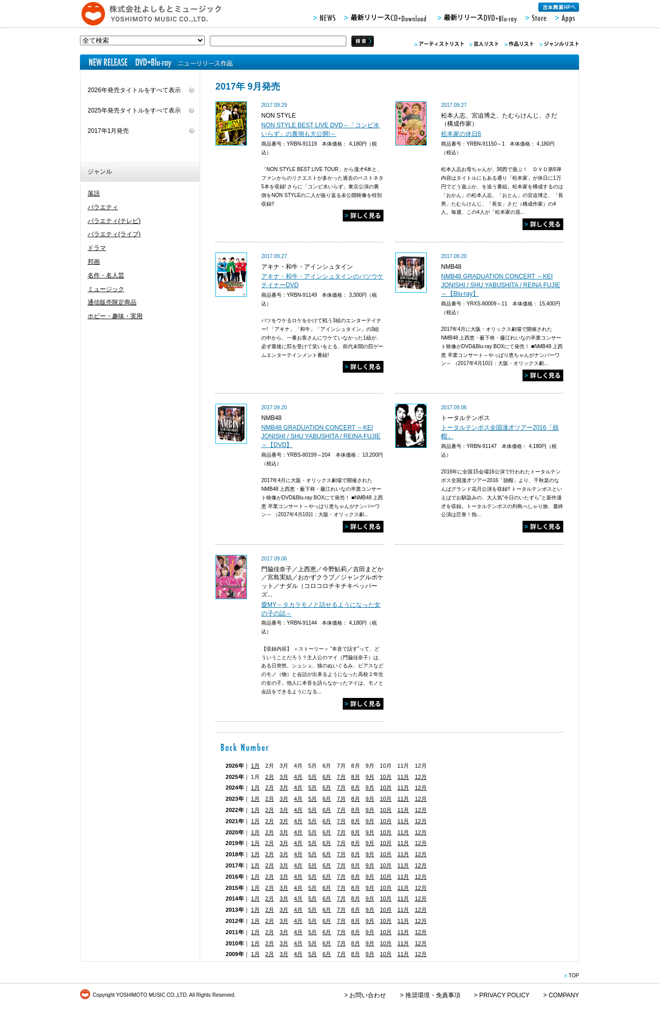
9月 (370, 777)
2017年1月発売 (108, 130)
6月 (326, 777)
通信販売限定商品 (112, 302)
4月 (298, 777)
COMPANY (563, 995)
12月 (420, 777)
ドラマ (97, 247)
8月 (355, 777)
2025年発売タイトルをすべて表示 (134, 110)
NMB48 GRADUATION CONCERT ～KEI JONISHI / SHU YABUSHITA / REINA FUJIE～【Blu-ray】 (500, 285)
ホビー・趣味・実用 (115, 316)
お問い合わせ (367, 995)
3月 (284, 777)
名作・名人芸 (106, 275)
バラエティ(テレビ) (114, 221)
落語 (94, 193)
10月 (386, 777)
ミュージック (106, 289)
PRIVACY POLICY (504, 995)
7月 (341, 777)
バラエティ (103, 207)
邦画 (94, 261)
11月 (403, 777)
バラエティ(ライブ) (114, 234)
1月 (255, 766)
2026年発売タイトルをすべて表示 (134, 90)
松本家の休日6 (461, 133)
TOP (573, 975)
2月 (269, 777)
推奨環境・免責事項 (432, 995)
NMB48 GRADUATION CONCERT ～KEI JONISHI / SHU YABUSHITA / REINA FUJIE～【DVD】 (320, 436)
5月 (312, 777)
